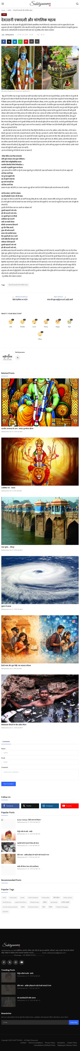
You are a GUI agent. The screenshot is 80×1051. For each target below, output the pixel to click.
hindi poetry (46, 898)
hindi (4, 898)
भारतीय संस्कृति (65, 902)
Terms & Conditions (35, 1043)
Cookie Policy (72, 1043)
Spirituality (54, 902)
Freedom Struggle (62, 907)
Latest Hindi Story (20, 902)
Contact (23, 1043)
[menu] (2, 3)
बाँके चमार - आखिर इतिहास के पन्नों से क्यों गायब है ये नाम (33, 855)
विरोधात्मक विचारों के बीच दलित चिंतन (13, 725)
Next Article (60, 297)
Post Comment (9, 784)
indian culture (67, 898)
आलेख (9, 10)
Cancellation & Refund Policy (44, 1045)
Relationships (34, 902)
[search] (77, 3)
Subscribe (73, 1022)
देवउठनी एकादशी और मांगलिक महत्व (18, 285)
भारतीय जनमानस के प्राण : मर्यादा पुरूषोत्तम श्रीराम (17, 429)
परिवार (50, 907)
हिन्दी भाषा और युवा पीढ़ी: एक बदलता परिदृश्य (16, 665)
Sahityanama (20, 352)
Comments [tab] (6, 741)
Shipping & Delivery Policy (67, 1045)
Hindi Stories (7, 902)
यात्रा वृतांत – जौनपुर (7, 547)
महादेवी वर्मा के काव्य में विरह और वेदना (28, 843)
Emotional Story (33, 907)
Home (3, 10)
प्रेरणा (43, 907)
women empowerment (10, 907)
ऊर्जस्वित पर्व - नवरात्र (8, 488)
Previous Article (20, 297)
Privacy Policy (50, 1043)
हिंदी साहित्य (56, 898)
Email (3, 758)
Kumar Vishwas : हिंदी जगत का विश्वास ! (29, 820)
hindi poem (13, 898)
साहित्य (45, 902)
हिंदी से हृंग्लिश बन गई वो (20, 300)
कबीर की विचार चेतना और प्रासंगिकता (28, 866)
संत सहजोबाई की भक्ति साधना (26, 998)
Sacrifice (5, 912)
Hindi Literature (33, 898)
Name (3, 749)
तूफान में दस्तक (6, 606)
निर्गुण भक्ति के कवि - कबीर (24, 831)
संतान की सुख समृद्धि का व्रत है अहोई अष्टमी (60, 300)
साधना (22, 907)
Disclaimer (61, 1043)
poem (22, 898)
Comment (4, 767)
